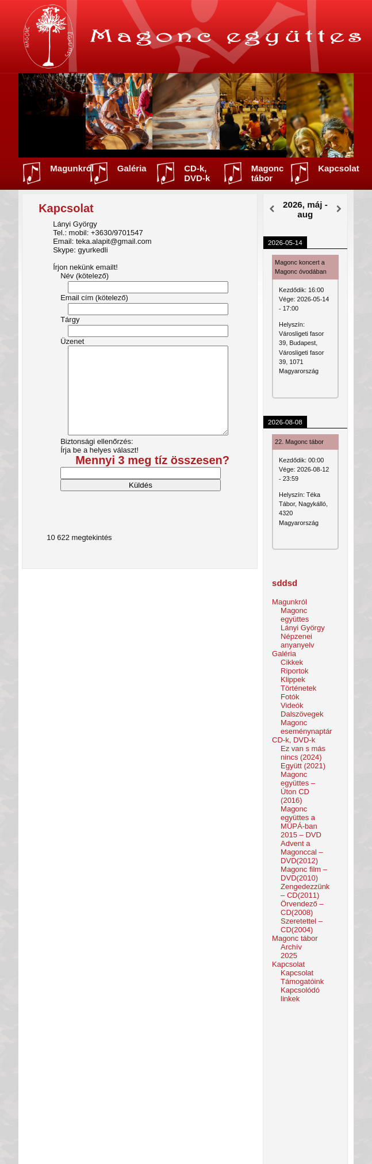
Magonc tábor (267, 173)
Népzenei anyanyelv (298, 640)
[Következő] (339, 209)
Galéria (132, 168)
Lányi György (303, 627)
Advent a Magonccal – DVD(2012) (302, 852)
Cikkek (292, 662)
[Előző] (271, 209)
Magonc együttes (295, 614)
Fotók (290, 696)
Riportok (294, 671)
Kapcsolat (338, 168)
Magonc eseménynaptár (306, 727)
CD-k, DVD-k (197, 173)
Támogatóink (302, 981)
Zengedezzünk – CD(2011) (305, 890)
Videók (292, 705)
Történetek (298, 688)
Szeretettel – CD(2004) (302, 925)
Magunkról (72, 168)
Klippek (293, 679)
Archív (291, 947)
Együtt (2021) (303, 765)
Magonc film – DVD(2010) (304, 873)
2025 (289, 955)
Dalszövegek (302, 714)
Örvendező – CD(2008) (302, 908)
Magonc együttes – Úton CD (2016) (298, 787)
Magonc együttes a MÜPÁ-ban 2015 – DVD (301, 822)
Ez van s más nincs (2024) (303, 752)
